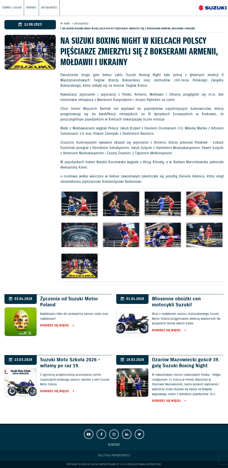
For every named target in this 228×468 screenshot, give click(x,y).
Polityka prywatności (114, 456)
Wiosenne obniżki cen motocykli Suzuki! (176, 301)
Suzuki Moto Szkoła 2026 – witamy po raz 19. (70, 362)
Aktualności (49, 8)
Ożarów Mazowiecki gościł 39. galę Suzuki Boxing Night (186, 362)
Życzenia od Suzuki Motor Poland (69, 301)
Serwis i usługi (12, 8)
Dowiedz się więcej (54, 325)
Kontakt (31, 8)
